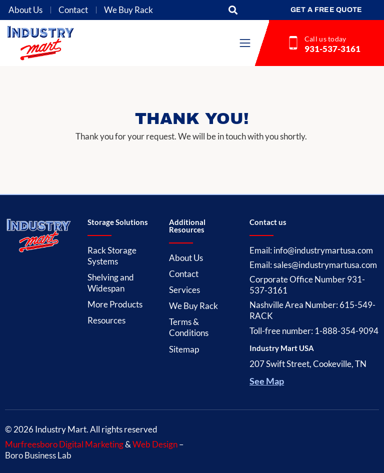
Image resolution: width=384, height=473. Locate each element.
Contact (73, 10)
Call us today (325, 38)
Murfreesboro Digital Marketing (64, 444)
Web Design (155, 444)
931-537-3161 (332, 49)
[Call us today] (293, 43)
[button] (233, 10)
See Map (267, 381)
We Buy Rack (128, 10)
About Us (25, 10)
